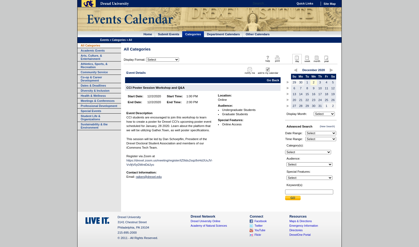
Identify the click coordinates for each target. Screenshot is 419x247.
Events (104, 39)
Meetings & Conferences (98, 100)
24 (320, 100)
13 (294, 94)
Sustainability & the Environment (94, 126)
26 (333, 100)
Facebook (260, 221)
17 (320, 94)
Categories (193, 34)
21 (300, 100)
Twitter (258, 225)
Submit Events (168, 34)
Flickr (257, 234)
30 (300, 82)
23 (313, 100)
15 (307, 94)
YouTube (259, 230)
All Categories (90, 45)
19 (333, 94)
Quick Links (305, 3)
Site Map (330, 3)
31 (320, 105)
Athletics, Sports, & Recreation (94, 65)
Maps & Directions (300, 221)
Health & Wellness (93, 95)
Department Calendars (223, 34)
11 (326, 88)
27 (294, 105)
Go (288, 3)
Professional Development (99, 105)
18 (326, 94)
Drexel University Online (205, 221)
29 (294, 82)
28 (300, 105)
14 (300, 94)
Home (147, 34)
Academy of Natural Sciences (209, 225)
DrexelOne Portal (300, 234)
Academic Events (93, 50)
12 (333, 88)
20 (294, 100)
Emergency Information (303, 225)
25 (326, 100)
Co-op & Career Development (91, 79)
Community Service (94, 72)
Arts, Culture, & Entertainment (91, 57)
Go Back (273, 80)
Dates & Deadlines (93, 85)
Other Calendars (258, 34)
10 (320, 88)
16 (313, 94)
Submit (293, 198)
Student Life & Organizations (90, 117)
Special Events (91, 111)
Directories (296, 230)
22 (307, 100)
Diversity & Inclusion (95, 90)
